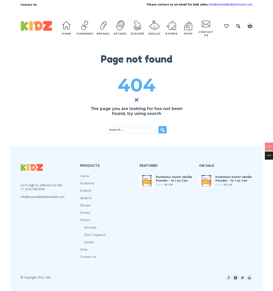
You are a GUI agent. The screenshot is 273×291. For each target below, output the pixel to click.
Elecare (85, 205)
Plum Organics (94, 235)
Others (85, 220)
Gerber (89, 242)
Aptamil (85, 198)
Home (84, 176)
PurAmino (87, 183)
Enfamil (85, 191)
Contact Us (29, 5)
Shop (83, 249)
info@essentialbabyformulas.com (230, 4)
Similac (85, 213)
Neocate (90, 227)
